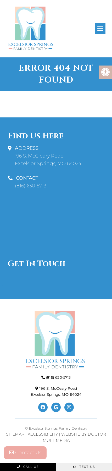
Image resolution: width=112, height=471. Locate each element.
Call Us (28, 467)
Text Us (84, 467)
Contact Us (25, 453)
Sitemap (15, 434)
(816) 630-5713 (30, 186)
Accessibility (43, 434)
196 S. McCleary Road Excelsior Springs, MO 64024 (48, 159)
